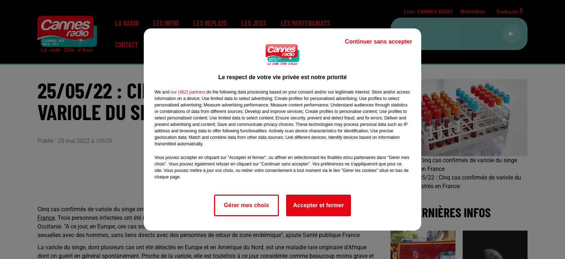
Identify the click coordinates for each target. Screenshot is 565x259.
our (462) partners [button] (187, 92)
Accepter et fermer (318, 205)
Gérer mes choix (246, 205)
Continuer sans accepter (378, 41)
